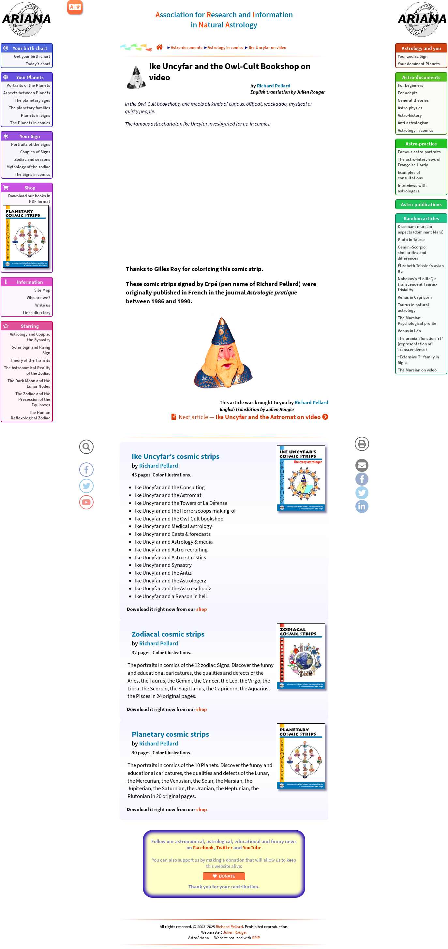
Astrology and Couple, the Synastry (30, 336)
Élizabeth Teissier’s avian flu (421, 268)
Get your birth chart (32, 56)
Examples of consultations (410, 175)
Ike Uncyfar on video (267, 47)
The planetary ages (32, 100)
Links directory (36, 312)
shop (201, 609)
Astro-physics (410, 108)
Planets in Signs (35, 115)
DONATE (224, 876)
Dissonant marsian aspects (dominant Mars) (420, 229)
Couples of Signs (35, 152)
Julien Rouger (235, 932)
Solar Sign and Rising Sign (31, 349)
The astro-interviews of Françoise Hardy (419, 162)
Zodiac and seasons (32, 159)
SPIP (256, 938)
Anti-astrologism (413, 123)
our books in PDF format (26, 230)
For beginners (410, 85)
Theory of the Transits (30, 360)
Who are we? (38, 297)
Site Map (42, 290)
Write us (42, 305)
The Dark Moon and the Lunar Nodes (28, 383)
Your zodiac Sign (412, 56)
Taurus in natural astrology (413, 307)
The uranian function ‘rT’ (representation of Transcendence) (420, 344)
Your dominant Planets (419, 64)
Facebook (203, 847)
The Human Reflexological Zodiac (30, 415)
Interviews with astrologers (412, 188)
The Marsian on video (417, 370)
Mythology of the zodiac (28, 167)
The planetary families (29, 108)
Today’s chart (38, 64)
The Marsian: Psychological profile (417, 320)
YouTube (252, 847)
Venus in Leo (409, 331)
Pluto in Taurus (412, 239)
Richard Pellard (274, 86)
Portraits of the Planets (28, 85)
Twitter (224, 847)
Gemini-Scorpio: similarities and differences (412, 252)
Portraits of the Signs (30, 144)
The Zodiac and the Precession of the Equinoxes (32, 399)
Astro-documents (186, 47)
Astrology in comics (415, 130)
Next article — (250, 417)
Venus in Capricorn (415, 297)
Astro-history (410, 115)
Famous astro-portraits (419, 152)
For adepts (408, 93)
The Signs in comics (32, 174)
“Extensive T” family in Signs (418, 359)
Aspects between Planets (26, 93)
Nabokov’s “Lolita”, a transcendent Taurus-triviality (417, 284)
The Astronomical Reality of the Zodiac (27, 370)
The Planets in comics (30, 123)
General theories (413, 100)
